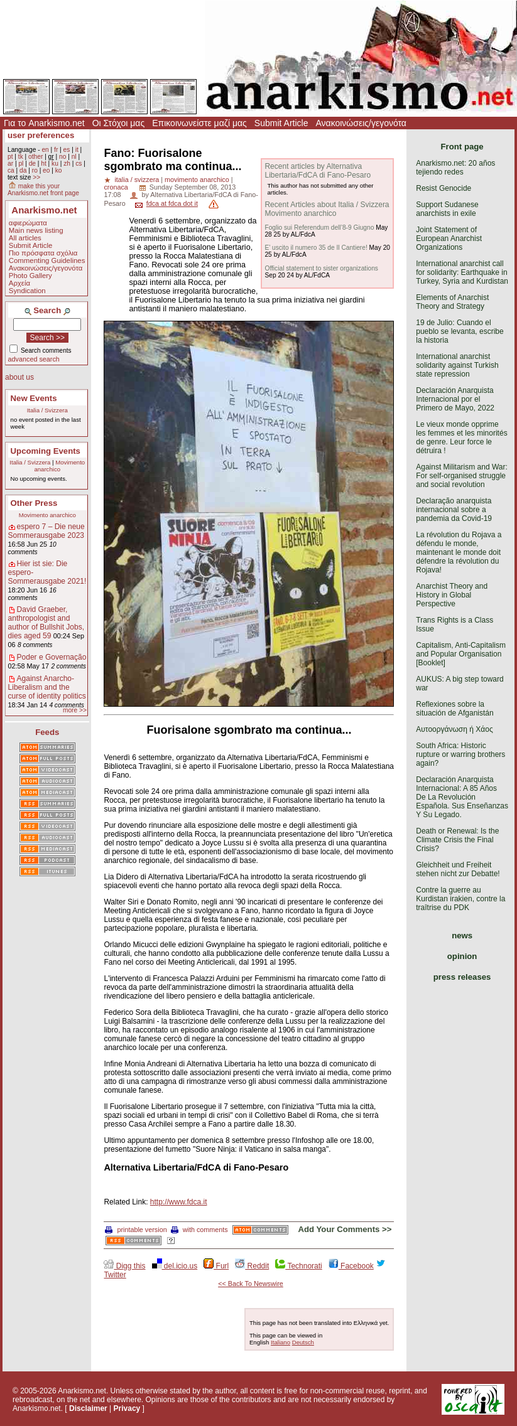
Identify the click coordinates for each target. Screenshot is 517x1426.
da (22, 170)
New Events (34, 398)
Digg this (124, 1266)
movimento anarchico (197, 179)
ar (10, 163)
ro (35, 170)
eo (46, 170)
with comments (199, 1229)
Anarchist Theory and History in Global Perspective (451, 595)
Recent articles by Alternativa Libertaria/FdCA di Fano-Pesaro (317, 171)
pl (20, 163)
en (44, 149)
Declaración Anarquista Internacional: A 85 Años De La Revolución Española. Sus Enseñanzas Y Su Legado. (462, 797)
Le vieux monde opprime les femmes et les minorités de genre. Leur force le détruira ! (461, 437)
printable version (135, 1229)
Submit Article (281, 123)
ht (43, 163)
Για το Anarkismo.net (44, 123)
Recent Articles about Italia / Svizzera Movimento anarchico (326, 209)
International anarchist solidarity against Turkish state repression (457, 365)
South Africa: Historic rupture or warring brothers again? (460, 754)
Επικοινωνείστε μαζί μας (199, 123)
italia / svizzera (136, 179)
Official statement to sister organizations (321, 268)
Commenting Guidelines (47, 260)
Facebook (351, 1266)
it (77, 149)
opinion (462, 956)
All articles (25, 238)
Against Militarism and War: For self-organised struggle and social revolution (462, 476)
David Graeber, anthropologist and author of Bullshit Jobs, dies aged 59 (46, 622)
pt (10, 156)
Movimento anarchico (59, 466)
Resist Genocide (443, 188)
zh (66, 163)
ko (58, 170)
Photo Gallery (30, 275)
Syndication (27, 290)
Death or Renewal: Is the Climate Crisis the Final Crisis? (457, 840)
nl (74, 156)
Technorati (298, 1266)
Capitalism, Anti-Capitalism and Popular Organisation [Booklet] (461, 654)
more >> (75, 710)
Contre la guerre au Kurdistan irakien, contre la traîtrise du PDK (460, 899)
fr (56, 149)
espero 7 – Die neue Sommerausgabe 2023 (46, 531)
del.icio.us (175, 1266)
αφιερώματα (28, 223)
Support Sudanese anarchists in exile (447, 209)
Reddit (252, 1266)
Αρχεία (19, 283)
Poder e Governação (52, 657)
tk (20, 156)
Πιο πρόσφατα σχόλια (43, 253)
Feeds (47, 732)
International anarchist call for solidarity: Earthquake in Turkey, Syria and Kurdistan (462, 272)
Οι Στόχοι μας (118, 123)
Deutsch (303, 1342)
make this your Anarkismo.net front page (43, 189)
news (462, 935)
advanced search (34, 359)
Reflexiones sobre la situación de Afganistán (454, 708)
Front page (462, 146)
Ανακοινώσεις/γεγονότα (360, 123)
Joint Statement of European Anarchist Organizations (449, 238)
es (66, 149)
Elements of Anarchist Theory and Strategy (452, 302)
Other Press (34, 503)
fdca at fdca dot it (172, 203)
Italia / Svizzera (47, 410)
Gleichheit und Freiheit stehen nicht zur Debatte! (457, 869)
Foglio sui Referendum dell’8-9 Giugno (319, 227)
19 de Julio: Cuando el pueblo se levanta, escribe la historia (459, 331)
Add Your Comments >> (344, 1229)
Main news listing (36, 230)
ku (55, 163)
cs (78, 163)
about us (19, 377)
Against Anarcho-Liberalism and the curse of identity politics (47, 687)
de (32, 163)
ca (11, 170)
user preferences (41, 135)
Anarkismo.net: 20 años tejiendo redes (455, 167)
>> (36, 177)
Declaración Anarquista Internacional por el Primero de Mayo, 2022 (455, 399)
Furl (216, 1266)
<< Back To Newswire (250, 1283)
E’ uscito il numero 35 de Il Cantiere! (315, 247)
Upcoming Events (45, 451)
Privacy (127, 1408)
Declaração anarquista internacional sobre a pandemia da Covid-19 (454, 509)
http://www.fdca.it (178, 1202)
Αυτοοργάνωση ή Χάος (454, 729)
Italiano (280, 1342)
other (35, 156)
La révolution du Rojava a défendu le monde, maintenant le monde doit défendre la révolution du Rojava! (458, 552)
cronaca (116, 187)
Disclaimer (88, 1408)
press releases (462, 977)
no (62, 156)
